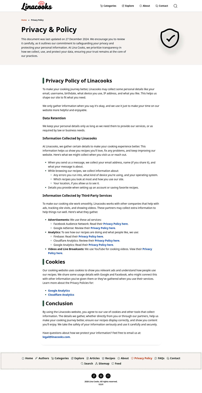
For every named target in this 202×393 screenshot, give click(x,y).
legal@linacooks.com (56, 337)
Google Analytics (59, 290)
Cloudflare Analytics (61, 294)
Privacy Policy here (115, 224)
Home (24, 20)
